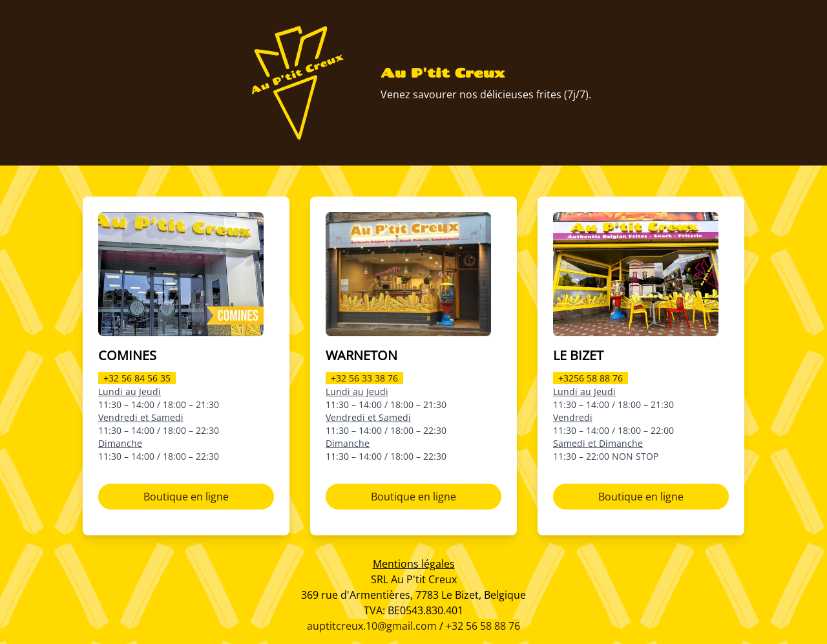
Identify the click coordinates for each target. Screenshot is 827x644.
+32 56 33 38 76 (364, 378)
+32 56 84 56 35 (137, 378)
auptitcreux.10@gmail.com (372, 626)
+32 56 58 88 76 (483, 626)
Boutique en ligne (186, 496)
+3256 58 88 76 (590, 378)
